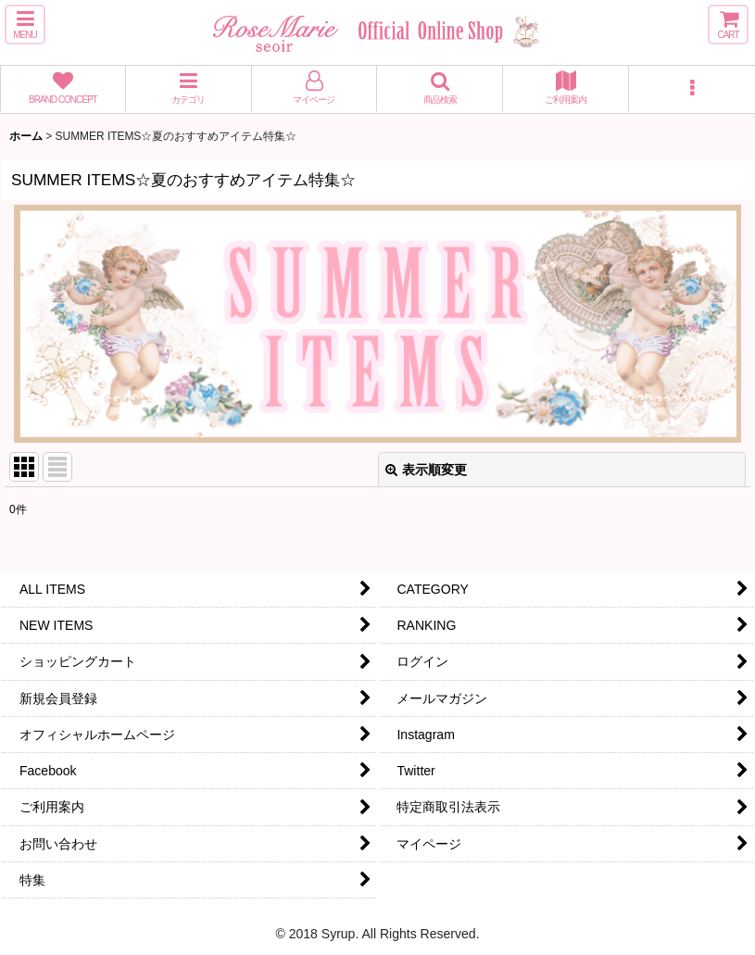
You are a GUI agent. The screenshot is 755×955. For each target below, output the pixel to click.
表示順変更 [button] (426, 469)
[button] (25, 24)
